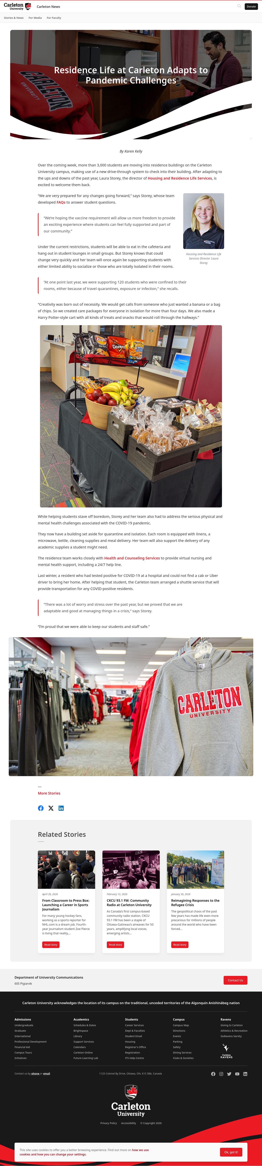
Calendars (80, 1047)
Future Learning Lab (86, 1058)
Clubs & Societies (183, 1058)
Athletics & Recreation (234, 1031)
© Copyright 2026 (151, 1123)
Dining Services (182, 1052)
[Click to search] (237, 6)
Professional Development (31, 1042)
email (46, 1073)
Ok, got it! (231, 1152)
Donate (249, 6)
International (23, 1036)
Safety (177, 1047)
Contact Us (235, 980)
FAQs (61, 202)
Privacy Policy (108, 1123)
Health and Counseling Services (132, 558)
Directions (179, 1031)
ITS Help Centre (134, 1058)
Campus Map (181, 1025)
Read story (51, 945)
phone (35, 1073)
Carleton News (50, 6)
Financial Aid (22, 1047)
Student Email (133, 1036)
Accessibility (128, 1123)
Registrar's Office (135, 1047)
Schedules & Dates (85, 1025)
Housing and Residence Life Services (180, 178)
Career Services (134, 1025)
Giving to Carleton (232, 1025)
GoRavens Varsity (231, 1036)
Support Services (84, 1042)
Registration (132, 1052)
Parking (177, 1042)
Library (78, 1036)
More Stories (49, 793)
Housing (130, 1042)
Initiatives (21, 1058)
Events (177, 1036)
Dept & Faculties (135, 1031)
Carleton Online (83, 1052)
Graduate (20, 1031)
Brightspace (81, 1031)
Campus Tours (23, 1052)
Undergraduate (24, 1025)
